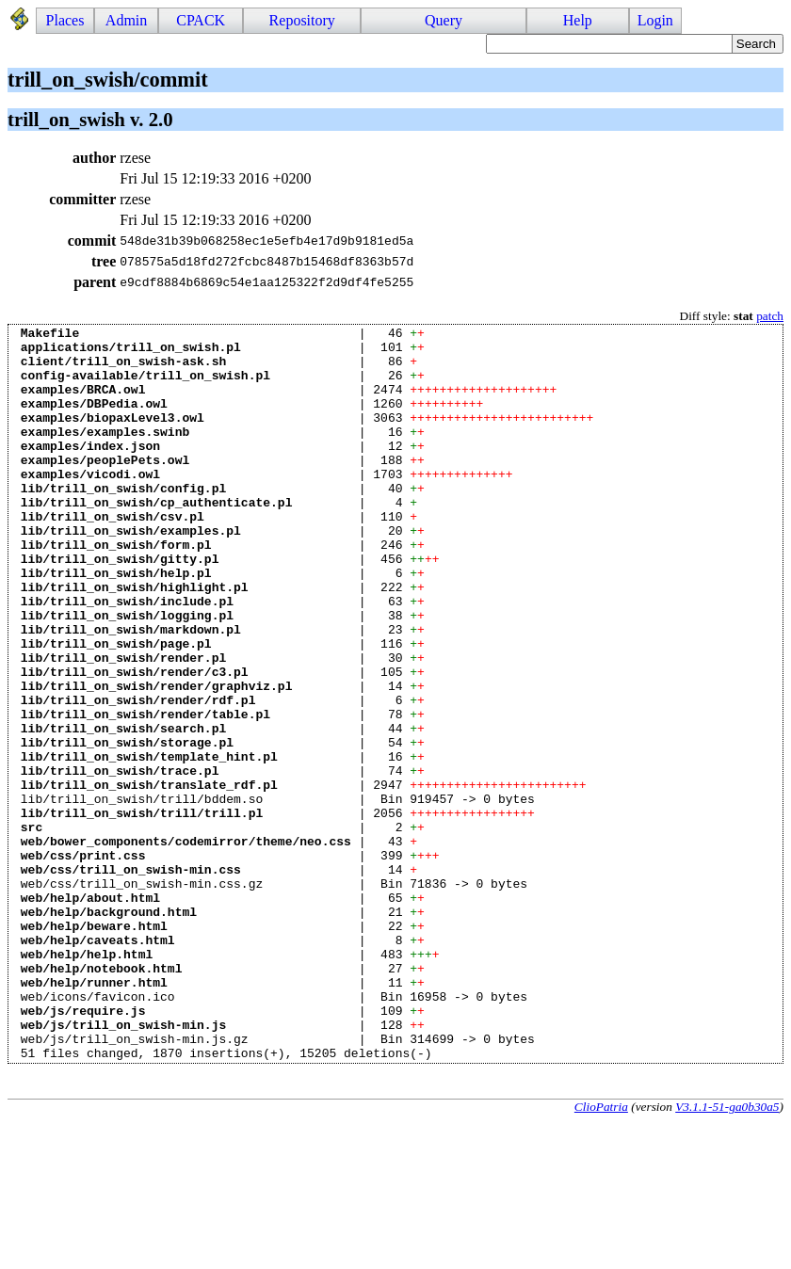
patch (769, 316)
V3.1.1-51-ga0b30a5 (727, 1253)
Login (655, 20)
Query (443, 20)
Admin (126, 20)
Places (65, 20)
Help (577, 20)
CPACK (200, 20)
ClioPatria (601, 1253)
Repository (302, 20)
